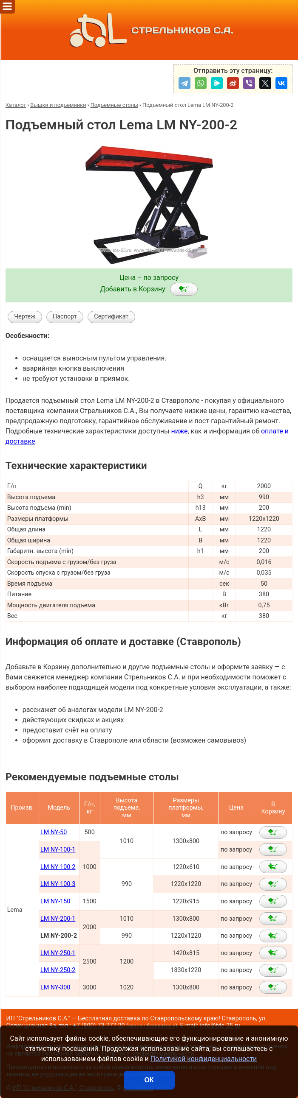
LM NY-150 (55, 901)
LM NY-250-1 (58, 953)
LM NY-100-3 (58, 884)
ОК (148, 1080)
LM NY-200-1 (58, 918)
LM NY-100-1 (58, 849)
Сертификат (111, 316)
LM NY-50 (53, 832)
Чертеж (24, 316)
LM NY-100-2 (58, 867)
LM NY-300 (55, 987)
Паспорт (65, 316)
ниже (179, 431)
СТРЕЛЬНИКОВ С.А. (149, 30)
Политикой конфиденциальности (203, 1059)
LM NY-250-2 (58, 970)
